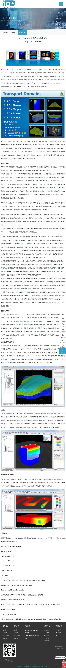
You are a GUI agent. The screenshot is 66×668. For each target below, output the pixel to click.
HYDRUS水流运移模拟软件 (32, 635)
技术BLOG (22, 32)
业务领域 (5, 626)
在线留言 (46, 640)
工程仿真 (5, 632)
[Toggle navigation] (61, 4)
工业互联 (5, 638)
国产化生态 (6, 635)
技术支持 (46, 635)
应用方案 (16, 626)
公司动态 (5, 32)
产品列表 (27, 626)
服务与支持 (47, 626)
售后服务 (46, 632)
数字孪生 (5, 630)
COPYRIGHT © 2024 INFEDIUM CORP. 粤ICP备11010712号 (33, 666)
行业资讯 (13, 32)
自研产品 (27, 638)
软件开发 (27, 632)
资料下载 (46, 638)
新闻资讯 (59, 626)
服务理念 (46, 630)
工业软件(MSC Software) (31, 630)
